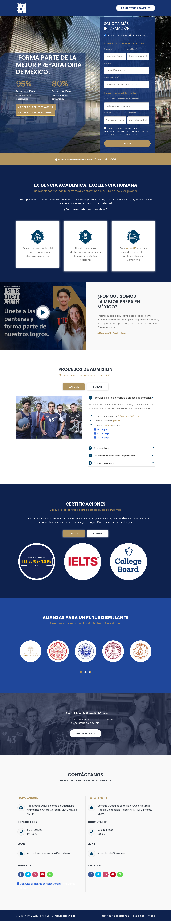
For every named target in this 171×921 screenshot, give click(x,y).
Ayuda (151, 915)
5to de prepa (102, 433)
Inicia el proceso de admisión (135, 8)
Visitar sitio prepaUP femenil (35, 112)
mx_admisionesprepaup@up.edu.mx (48, 852)
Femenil (97, 386)
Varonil (74, 386)
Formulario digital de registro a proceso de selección (120, 398)
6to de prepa (102, 437)
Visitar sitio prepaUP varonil (35, 107)
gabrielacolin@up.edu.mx (112, 852)
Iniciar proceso (85, 732)
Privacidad (138, 915)
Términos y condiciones (114, 915)
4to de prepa (102, 429)
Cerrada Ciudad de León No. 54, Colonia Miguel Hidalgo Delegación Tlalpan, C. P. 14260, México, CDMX (124, 809)
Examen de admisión (102, 462)
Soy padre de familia (115, 35)
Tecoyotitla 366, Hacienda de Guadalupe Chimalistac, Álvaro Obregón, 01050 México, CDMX (52, 809)
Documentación (100, 448)
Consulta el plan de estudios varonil (39, 883)
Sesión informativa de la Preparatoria (112, 455)
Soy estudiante (137, 35)
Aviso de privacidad (130, 131)
